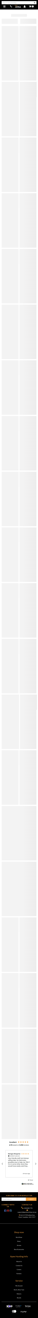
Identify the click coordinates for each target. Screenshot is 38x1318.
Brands (19, 1298)
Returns (19, 1294)
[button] (2, 1163)
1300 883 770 (26, 1208)
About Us (19, 1261)
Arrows (19, 1245)
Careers (19, 1269)
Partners (19, 1273)
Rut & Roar (19, 1237)
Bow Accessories (19, 1249)
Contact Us (19, 1265)
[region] (19, 1164)
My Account (19, 1286)
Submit (31, 1199)
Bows (19, 1241)
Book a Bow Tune (19, 1290)
